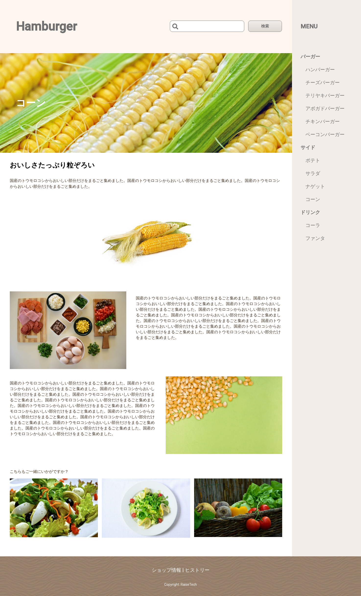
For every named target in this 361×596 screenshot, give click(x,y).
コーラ (312, 225)
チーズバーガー (322, 82)
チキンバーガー (322, 121)
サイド (308, 147)
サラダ (312, 173)
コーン (312, 199)
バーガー (310, 57)
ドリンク (310, 212)
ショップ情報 (166, 570)
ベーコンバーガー (325, 134)
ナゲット (315, 186)
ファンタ (315, 238)
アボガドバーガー (325, 108)
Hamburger (46, 26)
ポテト (312, 160)
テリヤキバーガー (325, 95)
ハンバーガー (320, 69)
